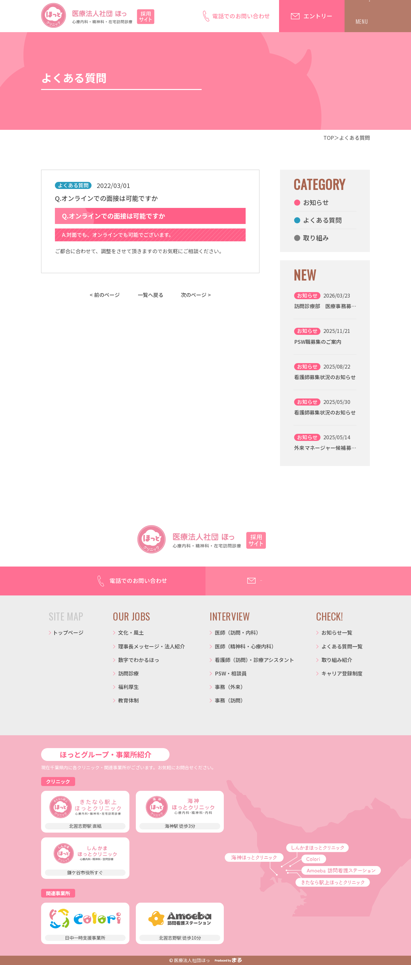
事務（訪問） (230, 700)
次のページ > (196, 294)
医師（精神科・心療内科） (245, 646)
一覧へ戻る (150, 294)
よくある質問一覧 (342, 646)
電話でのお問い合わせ (241, 16)
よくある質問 (354, 137)
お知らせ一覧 (336, 632)
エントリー (317, 16)
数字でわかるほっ (138, 659)
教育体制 (128, 700)
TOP (328, 137)
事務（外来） (230, 686)
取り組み (316, 237)
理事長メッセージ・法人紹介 (151, 646)
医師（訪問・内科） (238, 632)
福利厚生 (128, 686)
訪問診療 (128, 673)
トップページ (68, 632)
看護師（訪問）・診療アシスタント (254, 659)
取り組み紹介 (336, 659)
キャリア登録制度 (342, 673)
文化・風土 (131, 632)
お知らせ (316, 202)
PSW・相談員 (231, 673)
